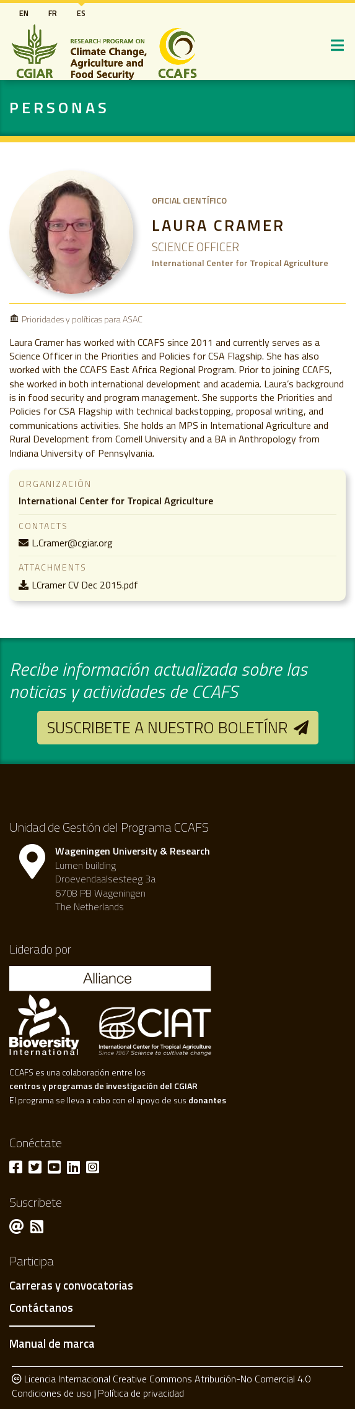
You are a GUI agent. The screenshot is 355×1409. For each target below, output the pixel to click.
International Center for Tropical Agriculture (116, 500)
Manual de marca (52, 1343)
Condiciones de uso (52, 1393)
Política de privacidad (141, 1393)
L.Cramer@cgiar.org (72, 542)
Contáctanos (41, 1308)
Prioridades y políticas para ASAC (82, 318)
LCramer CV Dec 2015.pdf (85, 585)
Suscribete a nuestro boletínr (167, 727)
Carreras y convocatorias (71, 1286)
